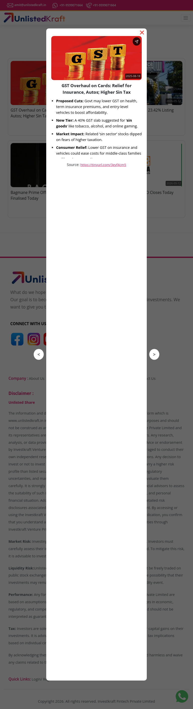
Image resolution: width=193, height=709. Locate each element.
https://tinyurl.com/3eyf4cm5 (103, 164)
